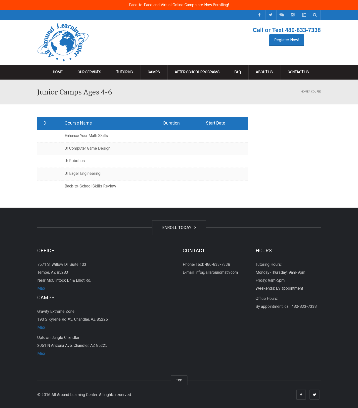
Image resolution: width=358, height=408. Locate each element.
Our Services (89, 72)
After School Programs (197, 72)
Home (58, 72)
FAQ (237, 72)
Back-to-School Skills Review (90, 186)
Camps (154, 72)
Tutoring (124, 72)
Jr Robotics (75, 160)
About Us (264, 72)
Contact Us (298, 72)
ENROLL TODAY (179, 227)
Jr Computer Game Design (87, 148)
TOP (179, 380)
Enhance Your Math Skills (86, 135)
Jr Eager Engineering (82, 173)
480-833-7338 (303, 30)
